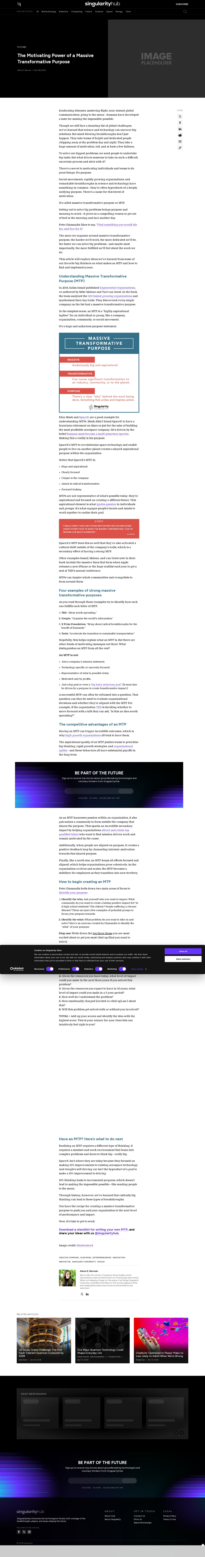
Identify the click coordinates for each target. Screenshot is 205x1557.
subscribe (182, 6)
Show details (137, 1552)
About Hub (110, 1513)
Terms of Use (169, 1516)
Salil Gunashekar (97, 1353)
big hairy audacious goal (106, 684)
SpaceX (84, 417)
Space (109, 17)
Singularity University (84, 1259)
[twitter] (82, 1291)
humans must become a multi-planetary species (97, 433)
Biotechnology (49, 17)
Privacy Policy (169, 1513)
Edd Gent (23, 1357)
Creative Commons (69, 1254)
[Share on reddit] (180, 135)
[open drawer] (19, 6)
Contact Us (139, 1513)
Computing (76, 17)
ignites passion (106, 504)
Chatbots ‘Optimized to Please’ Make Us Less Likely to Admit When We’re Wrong (159, 1351)
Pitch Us (138, 1516)
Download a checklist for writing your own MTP (93, 1226)
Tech (128, 17)
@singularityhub (107, 1230)
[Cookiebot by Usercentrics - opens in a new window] (16, 1552)
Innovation (119, 1254)
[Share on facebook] (180, 122)
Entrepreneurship (102, 1254)
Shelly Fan (140, 1357)
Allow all (183, 1534)
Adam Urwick (83, 1353)
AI (38, 17)
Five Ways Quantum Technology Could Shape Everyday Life (100, 1348)
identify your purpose (73, 892)
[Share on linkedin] (180, 129)
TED (99, 707)
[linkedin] (87, 1291)
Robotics (63, 17)
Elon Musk (85, 1254)
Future (89, 17)
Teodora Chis (114, 1353)
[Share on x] (180, 116)
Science (99, 17)
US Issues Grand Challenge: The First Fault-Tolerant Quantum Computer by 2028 (41, 1349)
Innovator (64, 1259)
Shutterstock (85, 1242)
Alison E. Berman (24, 70)
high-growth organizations (83, 735)
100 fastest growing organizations (110, 296)
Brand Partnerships (143, 1519)
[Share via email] (180, 141)
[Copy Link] (180, 147)
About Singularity (113, 1516)
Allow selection (183, 1542)
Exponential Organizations (117, 287)
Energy (119, 17)
